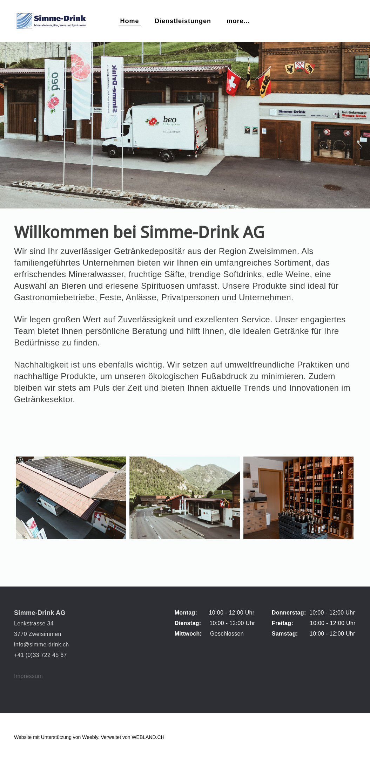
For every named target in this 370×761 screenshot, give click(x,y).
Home (129, 21)
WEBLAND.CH (148, 737)
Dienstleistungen (183, 21)
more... (238, 21)
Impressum (28, 676)
